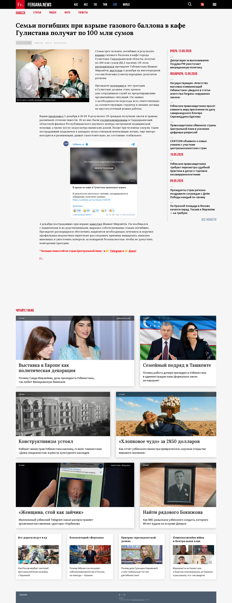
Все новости (209, 219)
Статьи (37, 12)
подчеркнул (118, 85)
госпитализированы (114, 120)
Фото (67, 12)
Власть (48, 43)
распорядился (104, 66)
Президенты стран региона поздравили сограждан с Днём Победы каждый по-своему (190, 193)
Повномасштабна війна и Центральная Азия (188, 539)
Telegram (116, 251)
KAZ (76, 4)
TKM (105, 4)
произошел (55, 116)
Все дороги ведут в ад (32, 537)
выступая (116, 70)
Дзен (132, 251)
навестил (96, 224)
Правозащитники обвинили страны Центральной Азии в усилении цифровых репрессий (193, 128)
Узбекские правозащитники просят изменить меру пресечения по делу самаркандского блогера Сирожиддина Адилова (192, 111)
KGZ (86, 4)
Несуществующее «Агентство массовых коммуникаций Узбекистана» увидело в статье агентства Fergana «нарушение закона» (190, 90)
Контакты (23, 594)
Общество (38, 43)
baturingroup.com (138, 600)
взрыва (100, 55)
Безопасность (60, 43)
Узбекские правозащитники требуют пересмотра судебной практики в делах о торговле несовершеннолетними (190, 169)
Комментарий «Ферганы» (87, 537)
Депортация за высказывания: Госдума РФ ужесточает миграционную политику (189, 63)
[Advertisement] (116, 286)
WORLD (126, 4)
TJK (95, 4)
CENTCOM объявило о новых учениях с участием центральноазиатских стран (188, 144)
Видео (52, 12)
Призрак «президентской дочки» (138, 539)
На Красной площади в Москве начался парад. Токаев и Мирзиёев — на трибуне (192, 209)
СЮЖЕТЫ (83, 12)
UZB (115, 4)
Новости (20, 12)
